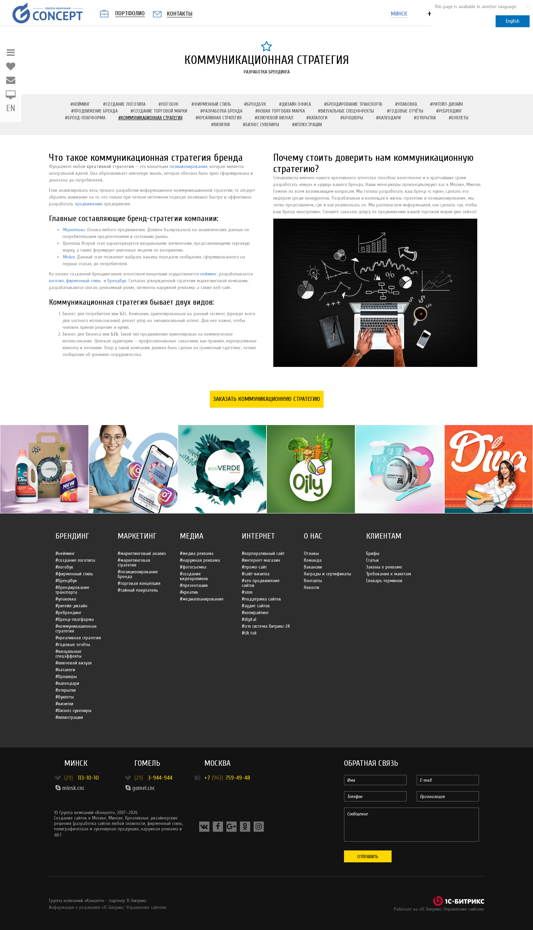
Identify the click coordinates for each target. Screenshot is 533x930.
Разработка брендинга (267, 72)
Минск (75, 763)
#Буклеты (458, 118)
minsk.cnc (70, 788)
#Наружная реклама (200, 560)
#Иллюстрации (307, 125)
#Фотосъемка (193, 567)
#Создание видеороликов (194, 576)
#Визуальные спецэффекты (346, 111)
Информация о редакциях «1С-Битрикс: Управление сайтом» (108, 907)
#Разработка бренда (221, 111)
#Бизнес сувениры (261, 125)
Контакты (313, 581)
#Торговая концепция (139, 583)
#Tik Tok (249, 633)
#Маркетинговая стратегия (134, 562)
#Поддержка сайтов (261, 599)
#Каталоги (316, 118)
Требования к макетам (388, 574)
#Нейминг (80, 104)
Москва (217, 763)
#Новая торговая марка (280, 111)
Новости (311, 587)
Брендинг (72, 536)
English (512, 21)
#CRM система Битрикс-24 (266, 626)
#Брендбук (255, 104)
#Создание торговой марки (159, 111)
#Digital (249, 619)
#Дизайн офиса (295, 104)
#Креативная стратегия (218, 118)
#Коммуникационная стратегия (150, 118)
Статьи (372, 560)
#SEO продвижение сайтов (261, 583)
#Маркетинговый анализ (142, 553)
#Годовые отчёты (405, 111)
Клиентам (383, 536)
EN (10, 108)
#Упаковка (406, 104)
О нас (313, 536)
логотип (56, 281)
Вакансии (313, 567)
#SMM (247, 592)
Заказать (266, 399)
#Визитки (220, 125)
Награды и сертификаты (327, 574)
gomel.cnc (140, 788)
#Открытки (425, 118)
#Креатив (189, 592)
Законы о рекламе (384, 567)
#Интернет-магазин (261, 560)
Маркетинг (137, 536)
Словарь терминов (384, 581)
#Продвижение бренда (94, 111)
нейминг (208, 274)
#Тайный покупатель (138, 590)
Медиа (191, 536)
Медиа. (69, 257)
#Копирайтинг (255, 612)
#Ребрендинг (449, 111)
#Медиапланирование (202, 599)
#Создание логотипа (124, 104)
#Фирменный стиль (211, 104)
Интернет (258, 536)
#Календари (388, 118)
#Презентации (194, 585)
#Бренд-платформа (85, 118)
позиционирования (188, 166)
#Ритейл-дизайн (446, 104)
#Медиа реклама (196, 553)
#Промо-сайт (254, 567)
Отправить (367, 857)
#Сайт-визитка (256, 574)
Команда (313, 560)
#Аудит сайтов (256, 606)
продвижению (89, 204)
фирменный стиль (83, 281)
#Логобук (168, 104)
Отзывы (311, 553)
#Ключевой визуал (274, 118)
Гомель (147, 763)
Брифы (372, 553)
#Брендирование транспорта (353, 104)
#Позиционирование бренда (138, 574)
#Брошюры (351, 118)
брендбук (116, 281)
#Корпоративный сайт (263, 553)
